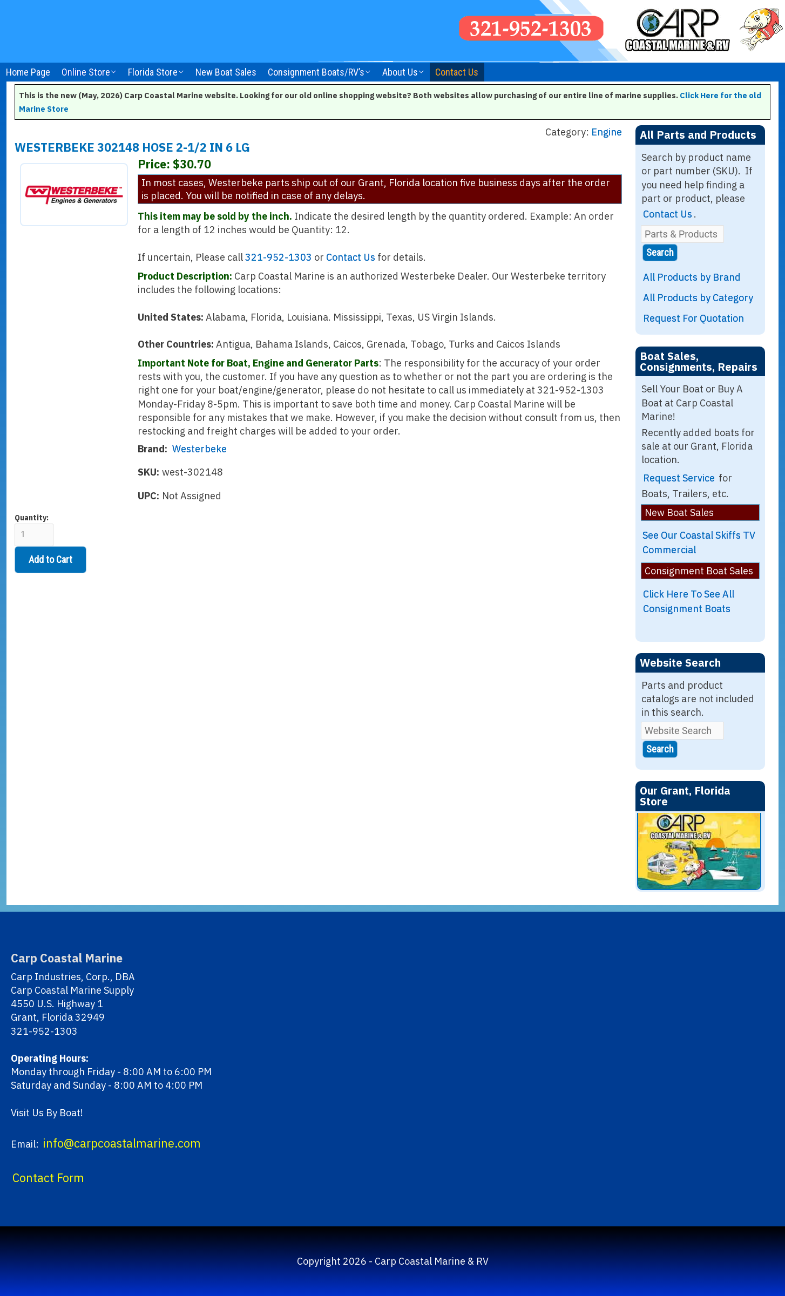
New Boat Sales (225, 72)
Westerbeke (199, 449)
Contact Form (48, 1177)
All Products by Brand (692, 277)
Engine (606, 132)
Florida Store (153, 72)
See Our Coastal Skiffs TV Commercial (698, 542)
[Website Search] (682, 730)
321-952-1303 (278, 257)
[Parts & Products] (682, 234)
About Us (400, 72)
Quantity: (34, 530)
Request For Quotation (693, 318)
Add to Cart (50, 559)
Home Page (28, 72)
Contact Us (456, 72)
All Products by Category (698, 297)
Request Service (679, 478)
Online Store (86, 72)
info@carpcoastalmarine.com (122, 1143)
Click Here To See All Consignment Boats (688, 601)
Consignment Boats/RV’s (316, 72)
